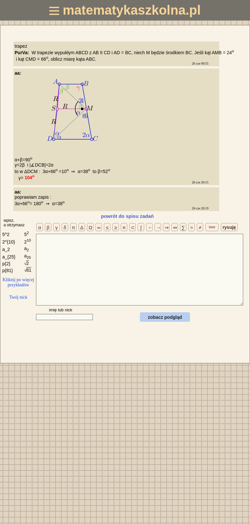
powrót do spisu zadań (127, 216)
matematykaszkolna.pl (125, 10)
